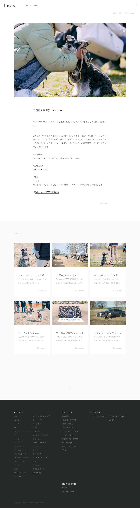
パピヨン (36, 427)
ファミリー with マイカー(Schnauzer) (108, 333)
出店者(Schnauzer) (66, 275)
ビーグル (17, 450)
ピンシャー (37, 431)
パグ (16, 469)
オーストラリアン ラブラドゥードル (41, 418)
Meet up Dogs (67, 443)
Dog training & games (70, 439)
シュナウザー (38, 424)
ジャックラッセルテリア (22, 433)
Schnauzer (103, 203)
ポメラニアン (19, 443)
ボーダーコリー (20, 473)
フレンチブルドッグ (40, 435)
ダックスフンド (20, 454)
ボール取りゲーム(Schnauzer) (108, 275)
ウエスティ (37, 465)
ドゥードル (37, 439)
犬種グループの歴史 (69, 420)
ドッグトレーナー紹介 (70, 431)
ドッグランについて (69, 446)
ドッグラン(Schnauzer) (30, 333)
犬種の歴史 (66, 416)
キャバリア (37, 454)
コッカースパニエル (21, 458)
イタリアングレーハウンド (41, 459)
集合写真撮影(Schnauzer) (69, 333)
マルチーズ (37, 446)
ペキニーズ (18, 476)
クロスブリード (38, 469)
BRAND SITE (67, 488)
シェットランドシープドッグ (22, 463)
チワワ (16, 439)
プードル (36, 450)
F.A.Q (64, 450)
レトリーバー (19, 416)
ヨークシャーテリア (40, 443)
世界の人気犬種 (67, 427)
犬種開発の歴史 (67, 424)
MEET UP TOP (117, 13)
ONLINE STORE (68, 492)
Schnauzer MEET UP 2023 (47, 192)
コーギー (17, 420)
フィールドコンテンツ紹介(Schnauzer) (32, 275)
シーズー (17, 424)
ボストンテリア (20, 446)
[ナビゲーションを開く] (134, 5)
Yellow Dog (37, 473)
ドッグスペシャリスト (70, 435)
